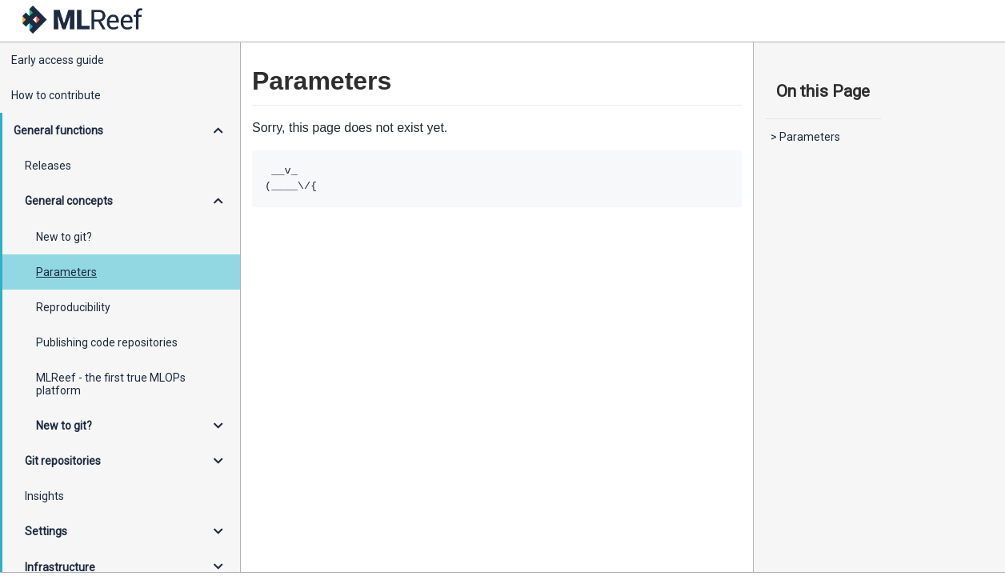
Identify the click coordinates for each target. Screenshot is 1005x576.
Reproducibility (73, 307)
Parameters (66, 272)
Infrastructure (60, 567)
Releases (48, 165)
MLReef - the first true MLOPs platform (111, 384)
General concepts (69, 200)
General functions (58, 130)
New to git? (64, 236)
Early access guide (57, 60)
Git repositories (63, 460)
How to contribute (56, 95)
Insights (44, 496)
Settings (46, 531)
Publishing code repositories (107, 342)
